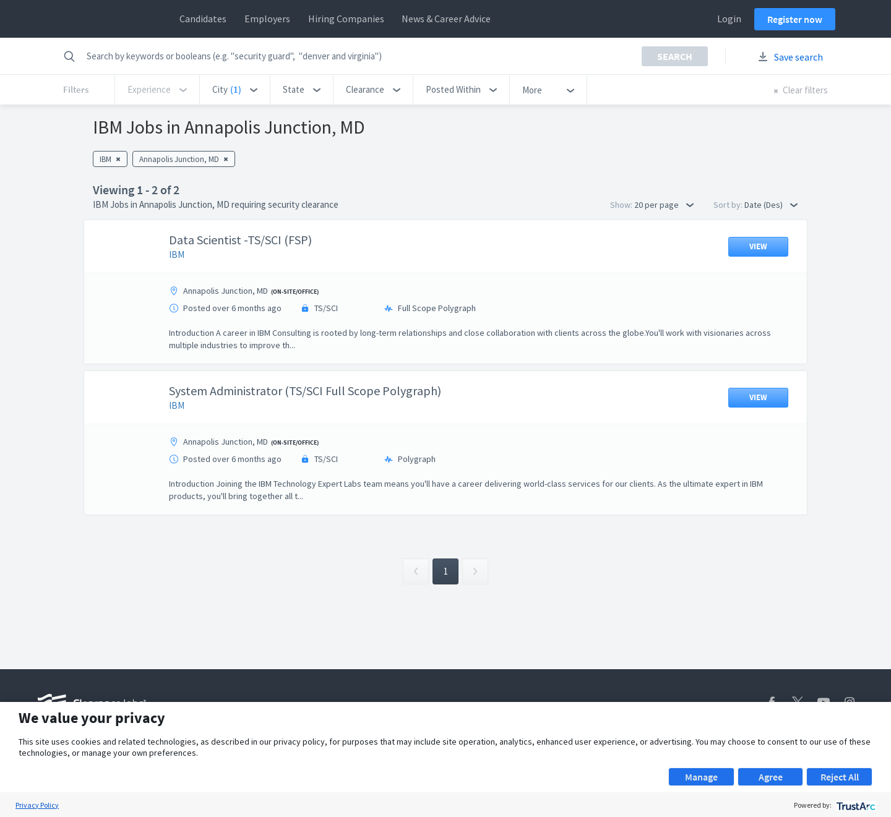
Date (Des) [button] (771, 204)
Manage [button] (701, 777)
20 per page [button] (664, 204)
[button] (235, 90)
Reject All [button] (839, 777)
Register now (794, 19)
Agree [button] (771, 777)
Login (729, 18)
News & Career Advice (446, 18)
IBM (176, 254)
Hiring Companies (346, 18)
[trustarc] (855, 805)
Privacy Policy (37, 805)
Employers (267, 18)
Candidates (202, 18)
